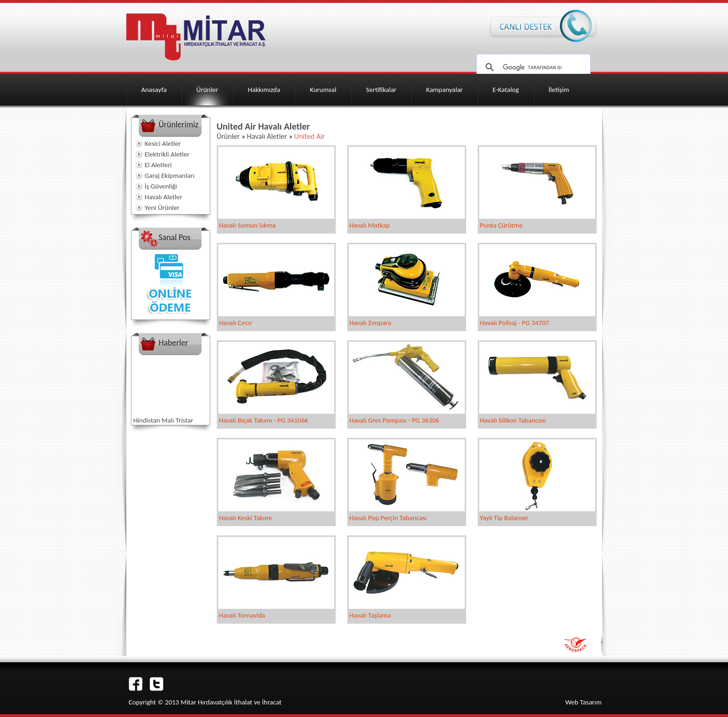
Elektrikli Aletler (167, 154)
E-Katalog (506, 89)
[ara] (532, 67)
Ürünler (207, 89)
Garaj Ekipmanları (170, 175)
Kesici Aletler (163, 143)
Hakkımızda (264, 89)
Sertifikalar (381, 89)
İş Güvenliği (161, 186)
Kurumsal (323, 89)
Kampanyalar (444, 89)
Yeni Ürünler (162, 207)
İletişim (559, 89)
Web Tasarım (583, 702)
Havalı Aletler (163, 197)
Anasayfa (154, 89)
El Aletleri (158, 165)
